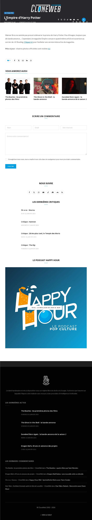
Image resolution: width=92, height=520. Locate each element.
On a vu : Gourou (28, 210)
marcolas (11, 22)
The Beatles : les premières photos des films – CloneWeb (23, 468)
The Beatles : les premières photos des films (16, 98)
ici (49, 48)
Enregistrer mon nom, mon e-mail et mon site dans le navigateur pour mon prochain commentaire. (44, 159)
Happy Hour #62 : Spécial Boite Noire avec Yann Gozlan (49, 480)
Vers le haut (46, 515)
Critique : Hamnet (28, 222)
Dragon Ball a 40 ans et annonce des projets (39, 446)
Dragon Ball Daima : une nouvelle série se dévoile (65, 474)
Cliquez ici (28, 42)
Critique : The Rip (28, 245)
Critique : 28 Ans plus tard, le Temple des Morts (40, 233)
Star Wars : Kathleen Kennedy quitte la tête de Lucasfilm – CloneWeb (28, 486)
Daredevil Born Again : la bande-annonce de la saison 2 (74, 98)
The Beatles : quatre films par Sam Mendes (62, 468)
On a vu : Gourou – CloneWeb (15, 480)
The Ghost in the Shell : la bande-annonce (44, 98)
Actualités (9, 13)
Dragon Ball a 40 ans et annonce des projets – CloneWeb (24, 474)
